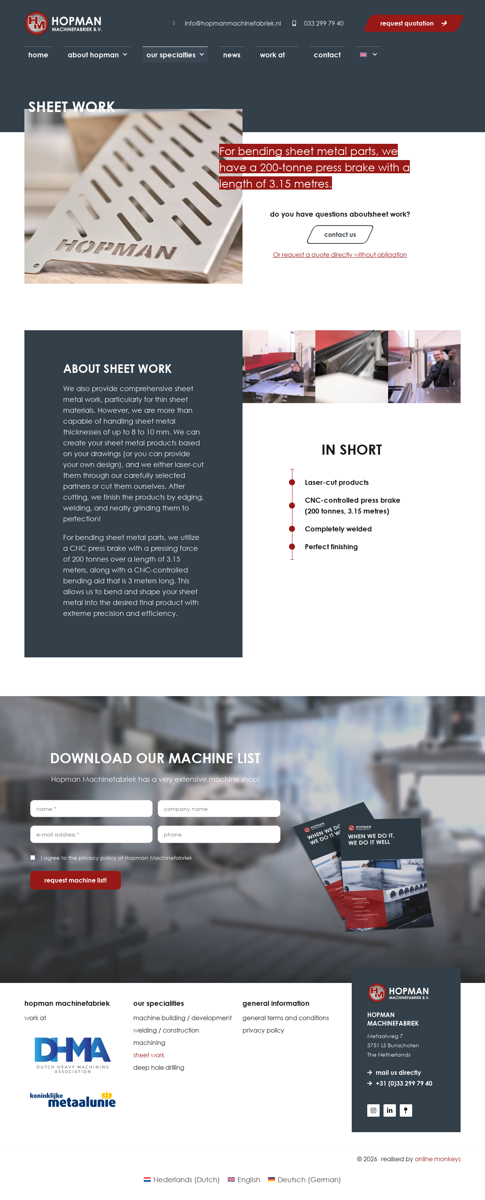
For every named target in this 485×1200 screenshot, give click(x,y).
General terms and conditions (285, 1018)
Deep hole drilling (158, 1067)
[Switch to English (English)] (244, 1179)
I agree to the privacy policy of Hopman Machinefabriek (116, 857)
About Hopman (97, 54)
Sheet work (149, 1055)
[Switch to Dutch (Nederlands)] (182, 1179)
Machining (149, 1042)
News (232, 54)
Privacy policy (263, 1030)
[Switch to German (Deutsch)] (304, 1179)
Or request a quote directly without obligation (340, 254)
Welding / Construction (166, 1030)
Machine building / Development (182, 1018)
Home (38, 54)
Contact (327, 54)
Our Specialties (175, 54)
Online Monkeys (438, 1159)
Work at (272, 54)
